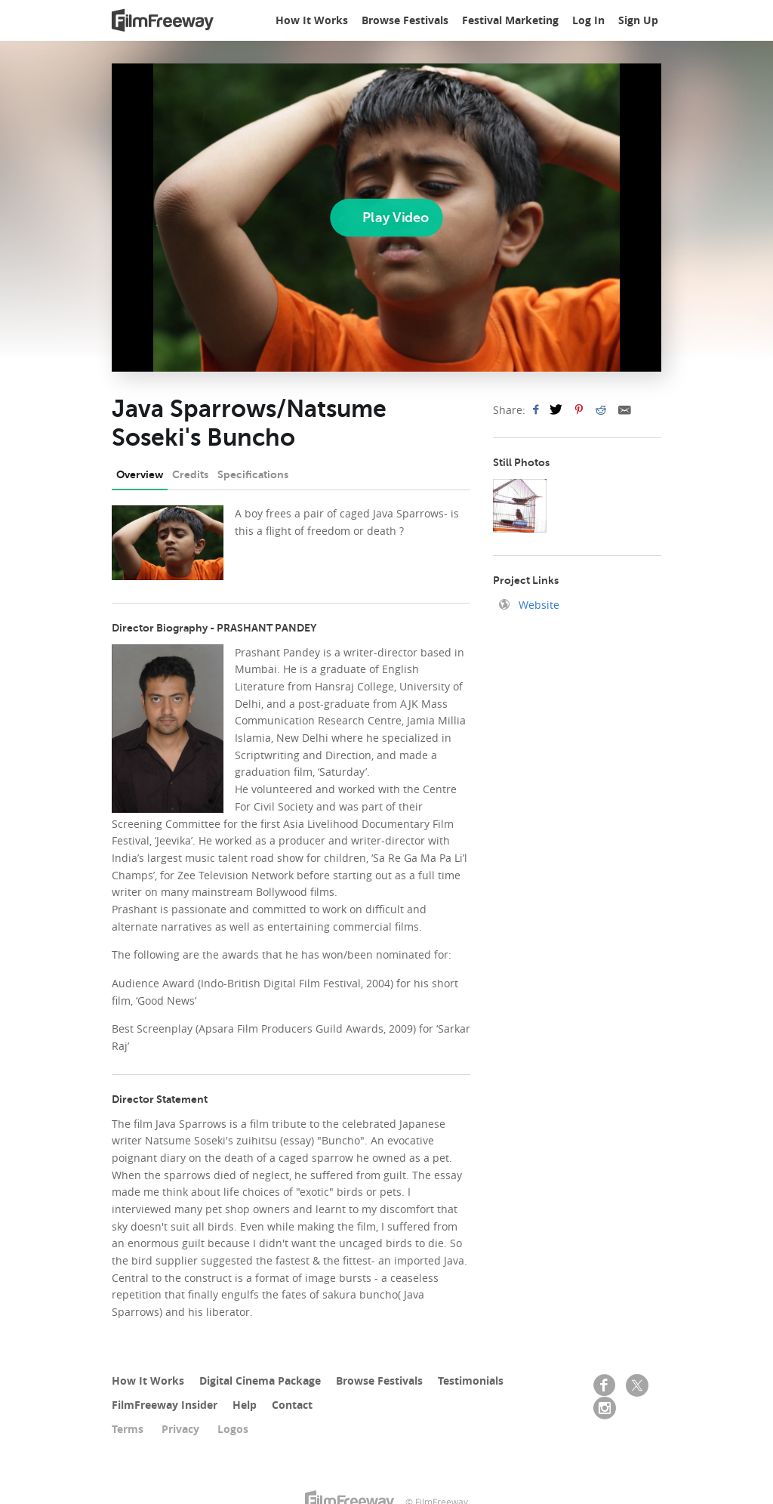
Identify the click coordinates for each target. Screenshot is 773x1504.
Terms (127, 1429)
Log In (588, 20)
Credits (190, 474)
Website (537, 605)
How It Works (312, 20)
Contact (292, 1404)
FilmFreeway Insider (164, 1404)
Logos (232, 1429)
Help (245, 1404)
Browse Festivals (405, 20)
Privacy (180, 1429)
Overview (139, 474)
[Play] (386, 217)
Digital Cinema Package (260, 1380)
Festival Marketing (510, 20)
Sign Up (638, 20)
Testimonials (471, 1380)
